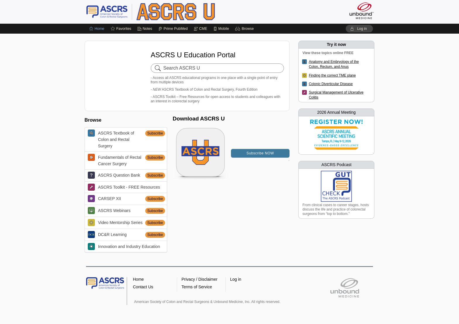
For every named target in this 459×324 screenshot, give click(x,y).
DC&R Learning (107, 234)
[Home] (96, 29)
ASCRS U (159, 11)
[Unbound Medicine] (361, 10)
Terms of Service (196, 287)
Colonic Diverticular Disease (331, 84)
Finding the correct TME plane (332, 75)
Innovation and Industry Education (124, 246)
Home (138, 279)
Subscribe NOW (260, 153)
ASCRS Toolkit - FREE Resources (124, 187)
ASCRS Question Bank (114, 175)
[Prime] (173, 29)
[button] (245, 29)
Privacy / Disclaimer (199, 279)
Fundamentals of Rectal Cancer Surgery (114, 160)
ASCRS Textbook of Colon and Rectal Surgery (111, 139)
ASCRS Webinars (109, 210)
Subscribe (155, 133)
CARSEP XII (104, 198)
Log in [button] (235, 279)
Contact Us (143, 287)
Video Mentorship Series (115, 222)
